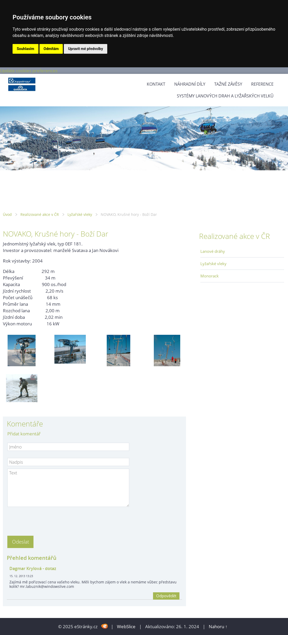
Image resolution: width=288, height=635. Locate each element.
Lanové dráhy (212, 251)
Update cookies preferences (29, 71)
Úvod (7, 214)
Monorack (209, 275)
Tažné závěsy (228, 84)
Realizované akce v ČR (39, 214)
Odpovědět (166, 595)
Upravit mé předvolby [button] (85, 49)
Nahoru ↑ (218, 626)
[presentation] (47, 520)
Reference (262, 84)
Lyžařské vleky (79, 214)
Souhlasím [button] (25, 49)
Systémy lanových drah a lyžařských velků (225, 96)
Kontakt (156, 84)
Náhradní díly (189, 84)
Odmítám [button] (51, 49)
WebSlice (126, 626)
